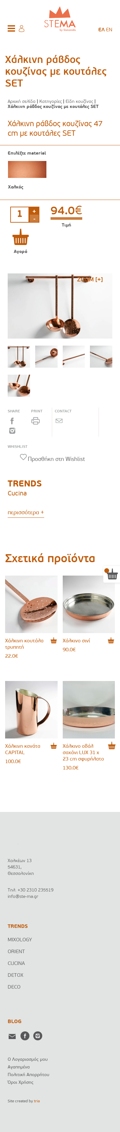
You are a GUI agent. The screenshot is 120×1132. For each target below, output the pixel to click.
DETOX (15, 975)
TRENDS (18, 926)
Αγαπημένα (19, 1067)
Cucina (17, 494)
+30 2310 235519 (35, 890)
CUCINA (16, 963)
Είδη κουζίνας (79, 101)
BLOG (14, 1021)
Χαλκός (15, 187)
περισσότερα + (26, 513)
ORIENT (16, 951)
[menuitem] (101, 30)
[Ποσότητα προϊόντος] (19, 215)
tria (37, 1101)
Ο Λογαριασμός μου (28, 1059)
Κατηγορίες (50, 101)
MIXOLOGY (20, 940)
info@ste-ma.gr (23, 896)
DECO (14, 987)
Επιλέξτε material (27, 153)
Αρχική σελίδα (22, 101)
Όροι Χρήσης (21, 1082)
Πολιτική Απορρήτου (28, 1075)
